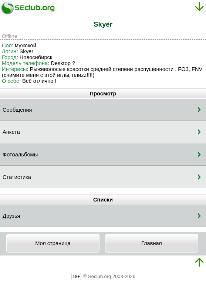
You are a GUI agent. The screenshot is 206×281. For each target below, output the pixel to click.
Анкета (11, 132)
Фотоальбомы (20, 155)
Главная (151, 243)
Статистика (17, 177)
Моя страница (53, 243)
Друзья (11, 216)
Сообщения (17, 110)
